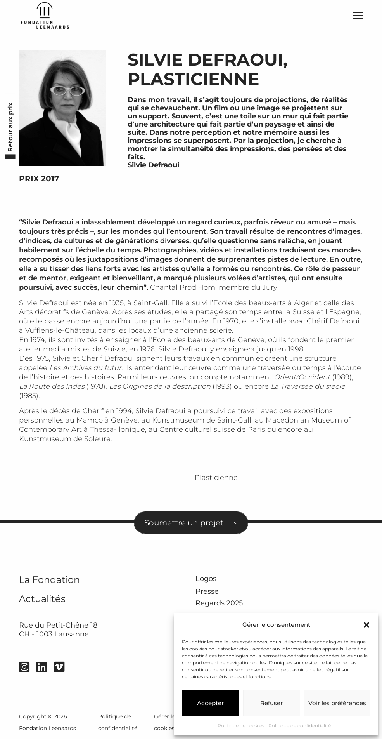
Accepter (210, 703)
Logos (205, 578)
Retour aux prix (10, 127)
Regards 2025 (219, 603)
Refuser (271, 703)
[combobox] (191, 523)
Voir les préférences (337, 703)
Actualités (42, 598)
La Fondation (49, 579)
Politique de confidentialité (299, 726)
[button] (366, 625)
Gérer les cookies (166, 722)
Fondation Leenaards (47, 728)
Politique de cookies (241, 726)
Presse (207, 591)
